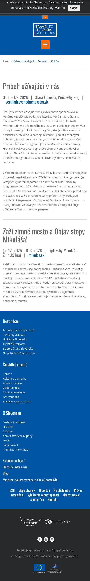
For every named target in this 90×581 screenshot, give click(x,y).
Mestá (6, 440)
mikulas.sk (36, 255)
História (8, 426)
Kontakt (53, 499)
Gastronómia (11, 397)
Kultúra (55, 61)
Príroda (7, 374)
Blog (5, 473)
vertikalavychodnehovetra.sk (27, 102)
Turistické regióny (14, 344)
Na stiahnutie (62, 490)
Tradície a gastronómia (17, 401)
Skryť (73, 8)
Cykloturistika (11, 387)
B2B (12, 490)
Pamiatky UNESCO (14, 335)
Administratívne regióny (18, 436)
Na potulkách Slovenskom (19, 353)
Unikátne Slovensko (15, 339)
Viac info (60, 8)
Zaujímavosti (11, 445)
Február (42, 61)
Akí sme (8, 431)
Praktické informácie (15, 449)
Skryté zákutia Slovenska (18, 348)
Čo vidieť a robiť (15, 364)
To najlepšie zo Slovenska (18, 330)
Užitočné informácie (15, 466)
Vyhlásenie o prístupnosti (43, 494)
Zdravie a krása (12, 383)
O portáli (44, 490)
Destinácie (11, 321)
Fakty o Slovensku (14, 422)
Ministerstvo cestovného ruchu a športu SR (30, 479)
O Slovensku (12, 413)
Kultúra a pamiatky (14, 378)
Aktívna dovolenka (14, 392)
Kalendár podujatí (23, 61)
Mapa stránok (26, 490)
